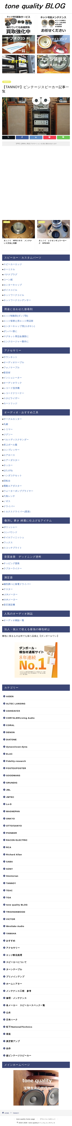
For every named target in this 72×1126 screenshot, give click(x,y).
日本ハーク (12, 1019)
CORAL (10, 725)
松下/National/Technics (19, 1027)
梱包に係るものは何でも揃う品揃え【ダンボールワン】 (30, 636)
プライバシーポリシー (48, 1119)
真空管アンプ (13, 1041)
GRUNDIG (11, 782)
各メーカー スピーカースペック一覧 (25, 1005)
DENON (10, 732)
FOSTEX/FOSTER (16, 768)
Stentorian (12, 876)
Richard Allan (14, 854)
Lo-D (9, 804)
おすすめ (10, 940)
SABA (9, 861)
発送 (8, 1034)
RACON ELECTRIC (17, 840)
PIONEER (11, 833)
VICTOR (10, 919)
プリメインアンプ (15, 976)
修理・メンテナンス (16, 998)
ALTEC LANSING (15, 703)
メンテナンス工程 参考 (18, 991)
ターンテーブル (14, 969)
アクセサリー (13, 948)
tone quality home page (25, 1119)
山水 (8, 1012)
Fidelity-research (16, 761)
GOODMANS (13, 775)
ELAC (9, 754)
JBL (8, 790)
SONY (9, 869)
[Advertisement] (36, 182)
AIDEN (10, 696)
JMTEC (10, 797)
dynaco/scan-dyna (16, 747)
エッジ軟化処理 (14, 955)
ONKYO (10, 818)
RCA (8, 847)
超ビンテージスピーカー (18, 1055)
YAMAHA (11, 933)
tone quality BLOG (17, 905)
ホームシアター (14, 983)
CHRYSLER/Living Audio (20, 718)
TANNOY (7, 82)
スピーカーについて (16, 962)
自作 (8, 1048)
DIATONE (11, 739)
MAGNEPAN (13, 811)
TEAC (9, 890)
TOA (8, 897)
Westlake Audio (15, 926)
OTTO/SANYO (14, 825)
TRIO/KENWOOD (15, 912)
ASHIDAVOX (13, 711)
